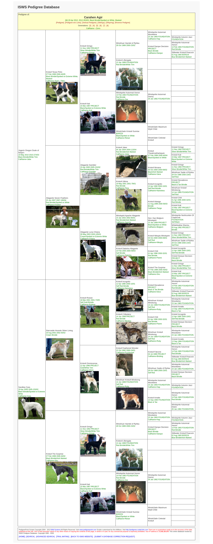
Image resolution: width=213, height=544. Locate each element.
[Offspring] (110, 23)
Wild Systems (56, 530)
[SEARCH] (30, 537)
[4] (94, 26)
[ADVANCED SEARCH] (45, 537)
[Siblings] (101, 23)
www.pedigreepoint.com (87, 530)
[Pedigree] (60, 23)
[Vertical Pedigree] (89, 23)
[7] (104, 26)
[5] (97, 26)
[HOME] (22, 537)
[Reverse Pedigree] (122, 23)
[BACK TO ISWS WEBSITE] (82, 537)
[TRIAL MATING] (62, 537)
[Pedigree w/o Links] (73, 23)
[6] (100, 26)
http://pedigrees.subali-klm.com (137, 530)
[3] (90, 26)
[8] (107, 26)
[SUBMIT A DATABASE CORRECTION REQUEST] (115, 537)
